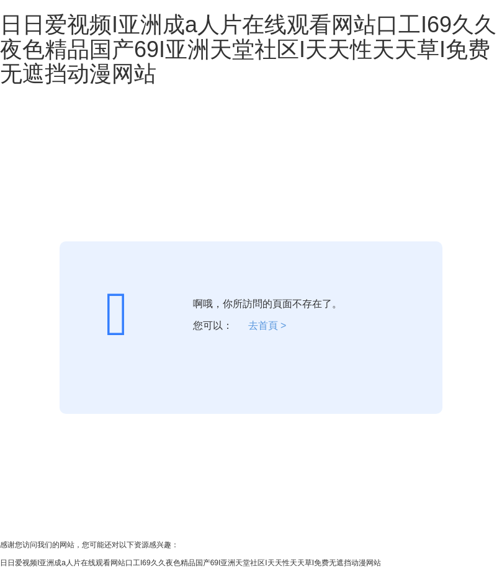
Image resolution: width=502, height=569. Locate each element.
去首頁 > (267, 325)
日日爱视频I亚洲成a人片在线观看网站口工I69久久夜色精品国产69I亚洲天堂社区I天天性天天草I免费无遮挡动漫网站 (248, 49)
